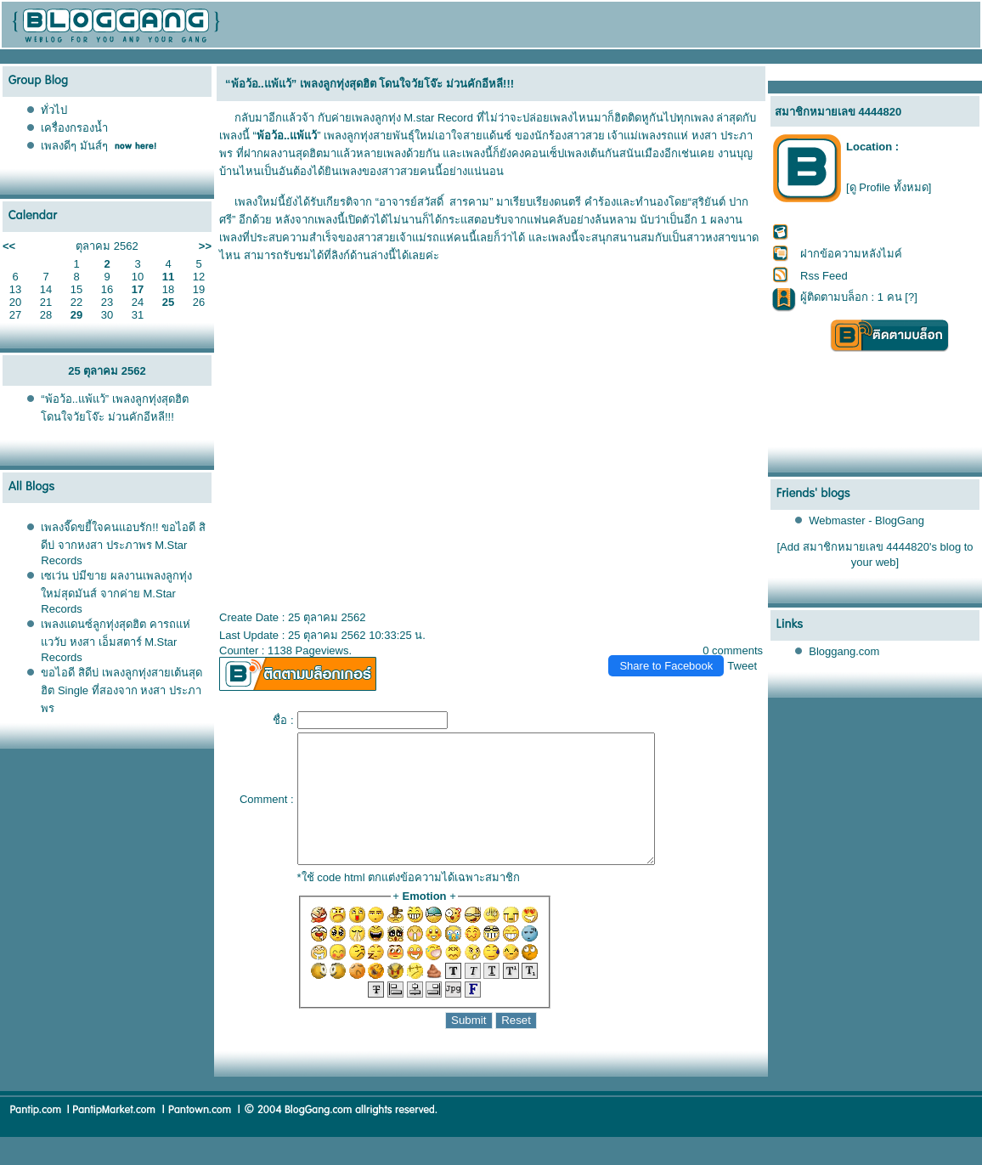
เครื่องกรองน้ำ (74, 128)
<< (9, 246)
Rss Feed (824, 275)
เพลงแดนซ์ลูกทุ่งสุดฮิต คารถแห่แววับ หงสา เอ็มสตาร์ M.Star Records (115, 641)
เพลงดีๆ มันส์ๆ (74, 145)
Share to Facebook (666, 665)
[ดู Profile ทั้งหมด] (888, 187)
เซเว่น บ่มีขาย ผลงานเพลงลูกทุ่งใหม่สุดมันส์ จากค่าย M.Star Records (116, 592)
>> (205, 246)
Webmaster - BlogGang (866, 520)
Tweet (742, 665)
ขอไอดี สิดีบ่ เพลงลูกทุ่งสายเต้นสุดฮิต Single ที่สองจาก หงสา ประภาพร (121, 690)
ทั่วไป (54, 110)
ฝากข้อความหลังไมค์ (851, 253)
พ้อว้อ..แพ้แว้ (287, 135)
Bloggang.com (844, 651)
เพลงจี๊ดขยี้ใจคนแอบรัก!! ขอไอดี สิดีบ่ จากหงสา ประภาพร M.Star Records (123, 544)
